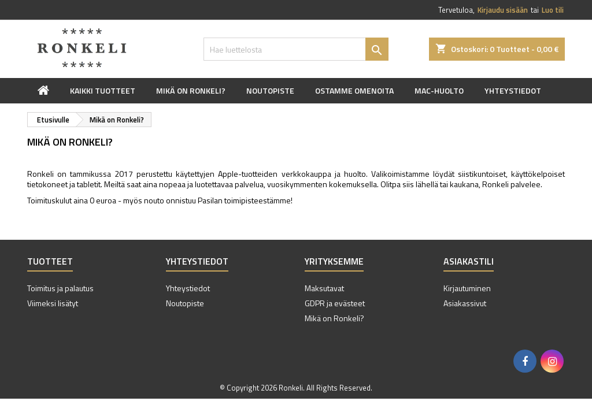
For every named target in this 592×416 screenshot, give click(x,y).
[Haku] (296, 49)
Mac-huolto (439, 90)
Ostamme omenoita (354, 90)
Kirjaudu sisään (503, 10)
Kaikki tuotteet (102, 90)
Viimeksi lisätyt (52, 303)
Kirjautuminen (467, 288)
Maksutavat (324, 288)
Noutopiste (270, 90)
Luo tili (553, 10)
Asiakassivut (464, 303)
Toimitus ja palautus (60, 288)
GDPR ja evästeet (335, 303)
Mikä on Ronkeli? (190, 90)
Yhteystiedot (512, 90)
